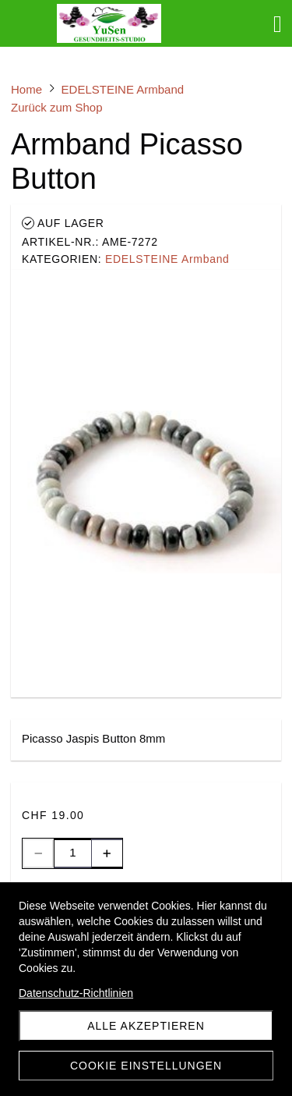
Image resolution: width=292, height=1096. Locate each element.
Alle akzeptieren (146, 1026)
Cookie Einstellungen (146, 1065)
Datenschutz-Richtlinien (76, 993)
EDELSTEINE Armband (167, 259)
